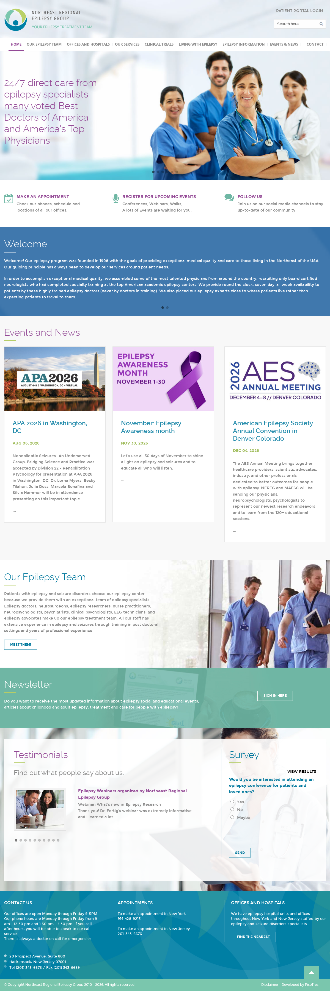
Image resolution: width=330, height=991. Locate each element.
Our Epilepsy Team (44, 44)
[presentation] (271, 833)
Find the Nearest (253, 937)
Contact (315, 44)
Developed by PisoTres (300, 985)
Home (16, 44)
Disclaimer (269, 985)
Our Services (127, 44)
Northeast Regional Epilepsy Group (48, 19)
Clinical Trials (159, 44)
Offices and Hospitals (88, 44)
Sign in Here (275, 696)
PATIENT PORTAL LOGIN (299, 11)
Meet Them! (20, 644)
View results (301, 771)
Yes (237, 802)
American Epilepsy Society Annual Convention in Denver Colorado (273, 431)
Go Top (311, 972)
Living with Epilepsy (198, 44)
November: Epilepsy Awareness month (151, 427)
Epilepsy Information (243, 44)
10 (58, 840)
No (236, 809)
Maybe (240, 817)
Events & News (284, 44)
